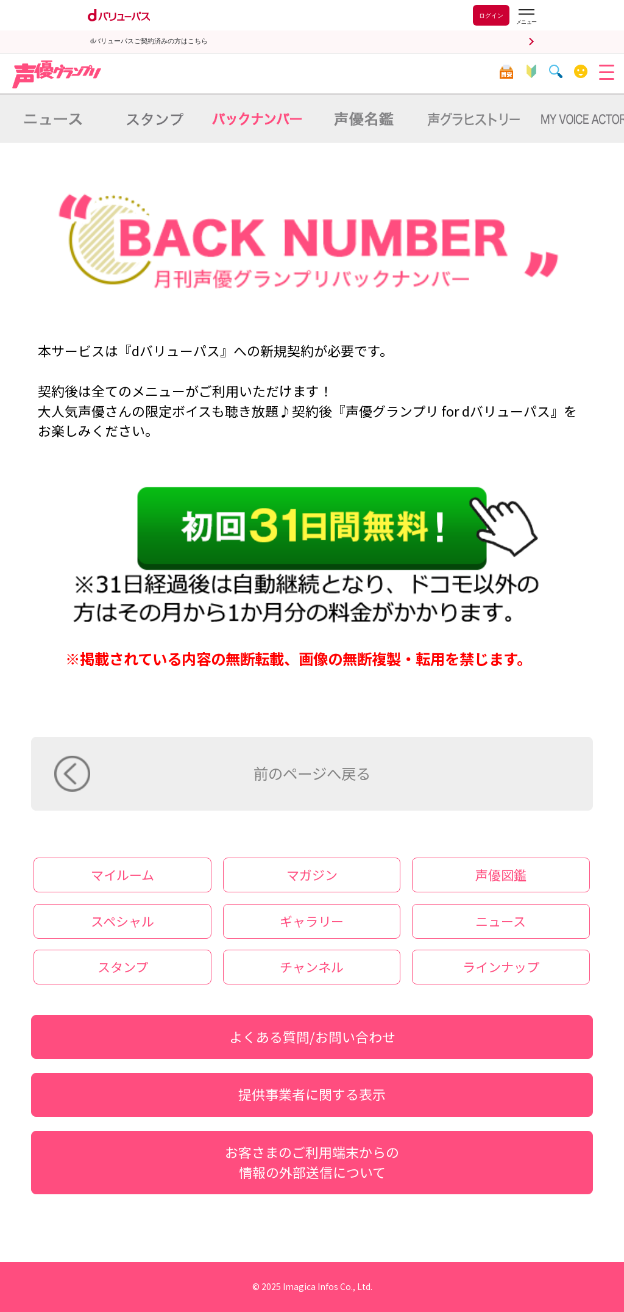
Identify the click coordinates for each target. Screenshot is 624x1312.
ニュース (500, 921)
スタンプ (123, 967)
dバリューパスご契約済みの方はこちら (149, 41)
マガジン (312, 875)
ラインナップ (501, 967)
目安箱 (506, 72)
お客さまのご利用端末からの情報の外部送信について (312, 1161)
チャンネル (312, 967)
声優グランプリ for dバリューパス (57, 74)
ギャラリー (312, 921)
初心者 (531, 72)
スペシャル (122, 921)
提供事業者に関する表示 (312, 1093)
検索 (556, 72)
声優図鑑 (500, 875)
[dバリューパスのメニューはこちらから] (526, 16)
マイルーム (581, 72)
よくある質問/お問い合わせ (312, 1036)
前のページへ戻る (312, 773)
